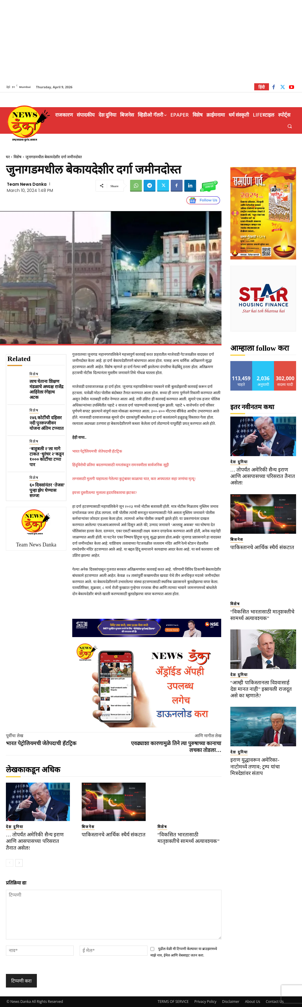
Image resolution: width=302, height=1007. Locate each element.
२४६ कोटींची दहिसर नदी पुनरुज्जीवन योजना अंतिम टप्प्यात (46, 423)
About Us (252, 1001)
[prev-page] (9, 863)
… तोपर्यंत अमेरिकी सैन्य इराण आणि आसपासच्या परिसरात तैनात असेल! (36, 841)
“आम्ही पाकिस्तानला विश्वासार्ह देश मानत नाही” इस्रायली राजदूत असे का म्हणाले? (263, 682)
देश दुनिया (14, 827)
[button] (289, 126)
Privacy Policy (205, 1001)
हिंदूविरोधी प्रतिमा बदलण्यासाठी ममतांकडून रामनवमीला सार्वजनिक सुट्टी (120, 465)
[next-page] (19, 863)
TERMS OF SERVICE (173, 1001)
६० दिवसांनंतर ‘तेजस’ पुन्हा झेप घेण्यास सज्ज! (47, 490)
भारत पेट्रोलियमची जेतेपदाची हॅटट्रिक (97, 451)
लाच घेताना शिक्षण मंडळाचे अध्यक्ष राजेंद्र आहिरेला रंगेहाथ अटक (46, 389)
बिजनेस (88, 827)
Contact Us (275, 1001)
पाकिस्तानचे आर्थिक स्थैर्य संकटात (112, 835)
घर (8, 157)
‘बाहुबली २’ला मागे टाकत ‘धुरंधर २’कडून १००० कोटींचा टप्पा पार (46, 456)
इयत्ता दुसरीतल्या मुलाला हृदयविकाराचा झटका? (104, 492)
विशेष (18, 157)
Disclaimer (230, 1001)
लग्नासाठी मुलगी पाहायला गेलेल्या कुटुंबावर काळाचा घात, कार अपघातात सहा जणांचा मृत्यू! (134, 478)
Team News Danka (27, 184)
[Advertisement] (151, 41)
